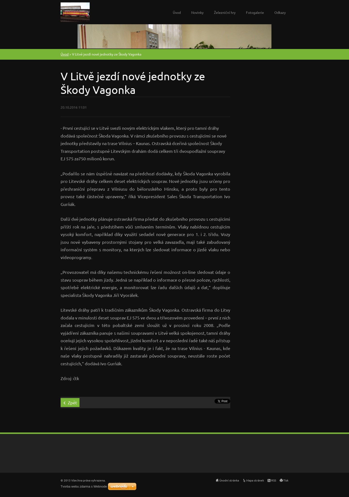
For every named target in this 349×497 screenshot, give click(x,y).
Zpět (72, 402)
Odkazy (280, 12)
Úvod (177, 12)
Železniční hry (225, 12)
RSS (273, 480)
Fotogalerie (255, 12)
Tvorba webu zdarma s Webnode (84, 486)
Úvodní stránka (229, 480)
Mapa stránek (255, 480)
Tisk (285, 480)
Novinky (197, 12)
